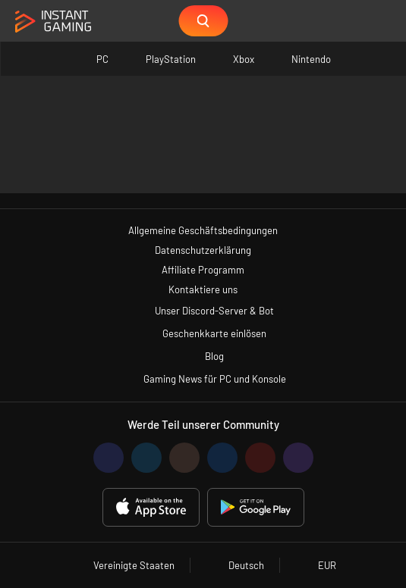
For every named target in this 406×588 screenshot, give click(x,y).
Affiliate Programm (203, 270)
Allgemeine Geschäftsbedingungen (203, 230)
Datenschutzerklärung (203, 250)
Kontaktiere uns (203, 289)
